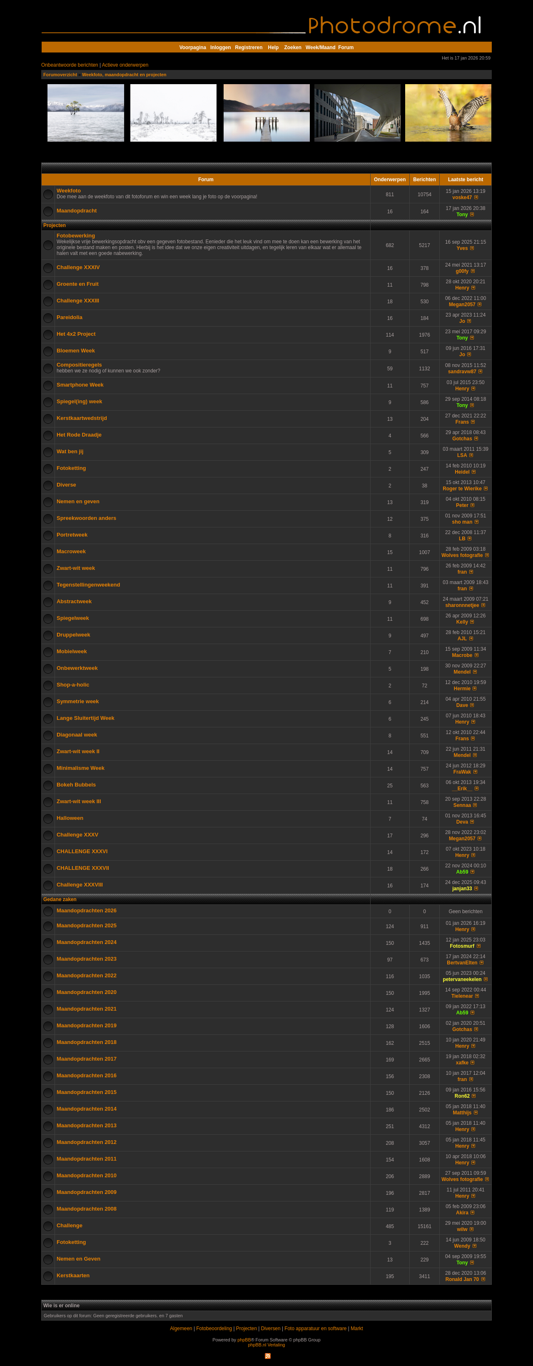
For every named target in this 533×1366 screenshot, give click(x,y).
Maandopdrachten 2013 (87, 1125)
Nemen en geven (78, 501)
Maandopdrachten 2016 (87, 1075)
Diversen (271, 1328)
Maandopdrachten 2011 (87, 1159)
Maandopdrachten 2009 (87, 1192)
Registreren (248, 47)
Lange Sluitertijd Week (86, 718)
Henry (462, 288)
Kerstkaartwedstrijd (82, 418)
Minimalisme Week (81, 768)
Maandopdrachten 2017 (87, 1059)
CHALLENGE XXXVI (82, 851)
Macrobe (462, 655)
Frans (462, 422)
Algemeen (181, 1328)
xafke (462, 1063)
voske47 (462, 197)
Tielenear (462, 996)
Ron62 (462, 1096)
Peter (462, 505)
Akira (462, 1213)
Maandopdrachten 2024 (87, 942)
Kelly (462, 622)
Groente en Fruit (78, 284)
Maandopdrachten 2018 (87, 1042)
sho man (462, 522)
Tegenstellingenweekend (88, 585)
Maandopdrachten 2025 (87, 925)
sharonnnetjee (462, 605)
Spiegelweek (73, 618)
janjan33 (462, 889)
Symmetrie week (78, 701)
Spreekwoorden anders (86, 518)
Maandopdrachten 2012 (87, 1142)
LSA (462, 455)
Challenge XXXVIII (80, 885)
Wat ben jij (70, 451)
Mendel (462, 672)
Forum (346, 47)
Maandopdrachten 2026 (87, 910)
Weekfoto (69, 190)
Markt (357, 1328)
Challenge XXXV (77, 835)
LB (462, 539)
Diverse (66, 485)
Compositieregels (79, 365)
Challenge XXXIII (78, 300)
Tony (462, 214)
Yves (462, 248)
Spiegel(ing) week (79, 401)
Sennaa (462, 805)
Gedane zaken (60, 899)
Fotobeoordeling (214, 1328)
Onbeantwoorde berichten (69, 65)
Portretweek (72, 535)
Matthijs (462, 1113)
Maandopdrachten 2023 (87, 959)
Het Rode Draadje (79, 435)
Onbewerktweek (77, 668)
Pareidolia (69, 317)
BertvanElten (462, 963)
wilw (462, 1229)
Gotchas (462, 439)
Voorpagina (192, 47)
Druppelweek (73, 635)
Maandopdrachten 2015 (87, 1092)
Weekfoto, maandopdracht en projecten (124, 74)
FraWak (462, 772)
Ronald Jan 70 (462, 1279)
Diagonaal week (77, 735)
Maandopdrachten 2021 (87, 1009)
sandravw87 (462, 372)
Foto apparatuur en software (315, 1328)
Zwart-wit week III (79, 801)
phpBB (244, 1339)
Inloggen (220, 47)
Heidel (462, 472)
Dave (462, 705)
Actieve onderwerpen (125, 65)
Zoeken (293, 47)
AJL (462, 639)
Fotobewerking (76, 235)
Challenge (69, 1225)
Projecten (54, 225)
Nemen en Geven (78, 1259)
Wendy (462, 1246)
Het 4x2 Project (76, 334)
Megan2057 (462, 304)
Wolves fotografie (462, 555)
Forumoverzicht (60, 74)
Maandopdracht (77, 210)
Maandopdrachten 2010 (87, 1175)
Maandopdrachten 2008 (87, 1209)
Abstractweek (74, 601)
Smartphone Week (80, 385)
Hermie (462, 689)
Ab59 (462, 872)
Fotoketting (71, 468)
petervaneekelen (462, 979)
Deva (462, 822)
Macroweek (71, 551)
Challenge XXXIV (78, 267)
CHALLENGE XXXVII (83, 868)
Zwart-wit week (76, 568)
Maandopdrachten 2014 (87, 1109)
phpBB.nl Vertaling (266, 1344)
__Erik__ (462, 789)
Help (273, 47)
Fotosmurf (462, 946)
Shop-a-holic (73, 685)
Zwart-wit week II (78, 751)
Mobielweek (72, 651)
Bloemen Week (76, 350)
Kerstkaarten (73, 1275)
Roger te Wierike (462, 489)
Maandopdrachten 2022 (87, 975)
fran (462, 572)
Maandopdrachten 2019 (87, 1025)
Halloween (70, 818)
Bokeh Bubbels (76, 785)
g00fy (462, 271)
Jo (462, 321)
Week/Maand (321, 47)
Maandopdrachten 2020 (87, 992)
